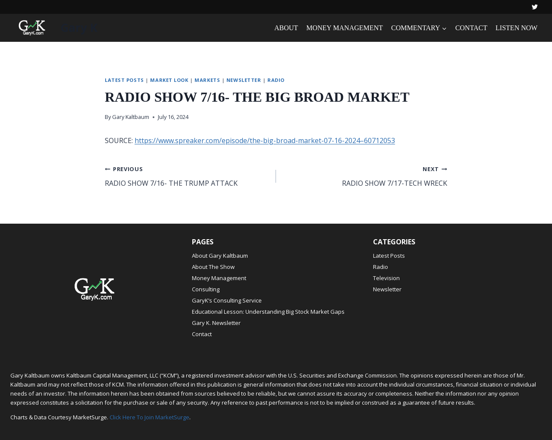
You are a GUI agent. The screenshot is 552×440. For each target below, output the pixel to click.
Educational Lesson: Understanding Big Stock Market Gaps (268, 311)
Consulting (206, 289)
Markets (207, 80)
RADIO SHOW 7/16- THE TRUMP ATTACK (187, 175)
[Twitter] (535, 7)
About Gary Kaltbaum (220, 255)
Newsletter (243, 80)
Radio (276, 80)
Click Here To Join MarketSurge (149, 417)
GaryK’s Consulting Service (227, 300)
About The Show (213, 267)
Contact (202, 334)
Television (386, 278)
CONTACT (471, 27)
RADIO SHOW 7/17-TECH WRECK (365, 175)
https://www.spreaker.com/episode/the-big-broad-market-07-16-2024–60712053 (265, 140)
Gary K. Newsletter (216, 323)
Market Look (169, 80)
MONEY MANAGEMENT (344, 27)
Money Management (219, 278)
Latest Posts (124, 80)
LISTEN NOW (516, 27)
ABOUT (286, 27)
